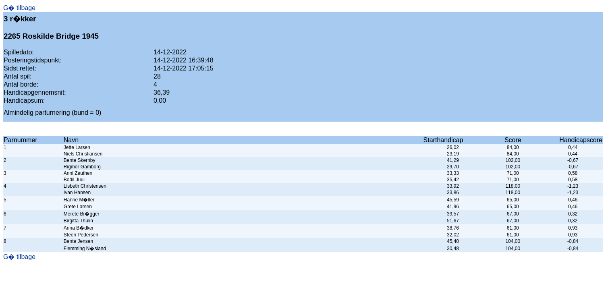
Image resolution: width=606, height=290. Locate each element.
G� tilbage (19, 7)
